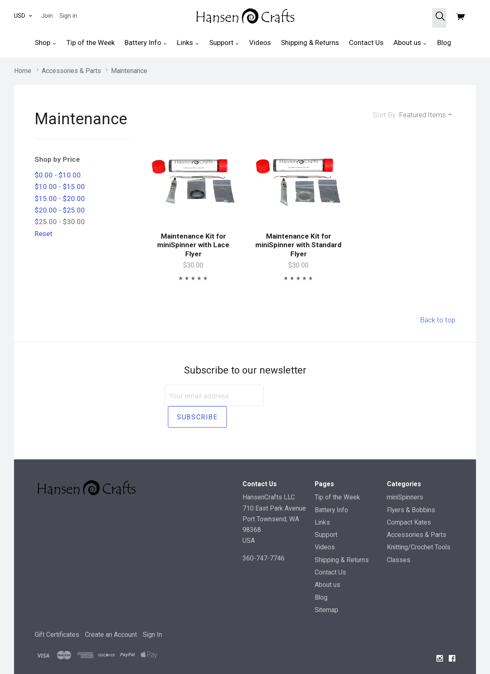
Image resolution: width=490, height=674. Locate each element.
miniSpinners (405, 476)
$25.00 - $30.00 (60, 222)
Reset (43, 233)
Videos (260, 42)
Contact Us (366, 42)
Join (47, 15)
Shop (45, 42)
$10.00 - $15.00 (60, 186)
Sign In (152, 613)
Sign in (68, 15)
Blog (444, 42)
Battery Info (146, 42)
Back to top (437, 320)
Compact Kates (409, 500)
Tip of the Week (90, 42)
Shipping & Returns (310, 42)
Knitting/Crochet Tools (418, 526)
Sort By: (385, 115)
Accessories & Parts (416, 513)
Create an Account (111, 613)
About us (410, 42)
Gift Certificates (57, 613)
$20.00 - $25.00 (60, 210)
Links (188, 42)
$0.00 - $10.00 (58, 175)
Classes (398, 538)
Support (224, 42)
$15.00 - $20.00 (60, 198)
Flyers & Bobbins (411, 488)
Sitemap (326, 588)
